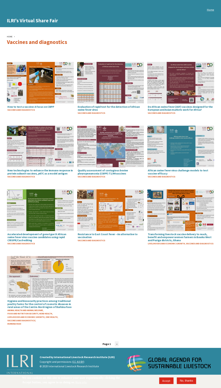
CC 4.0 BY (78, 361)
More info (81, 382)
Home (210, 9)
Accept (166, 380)
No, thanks (186, 380)
